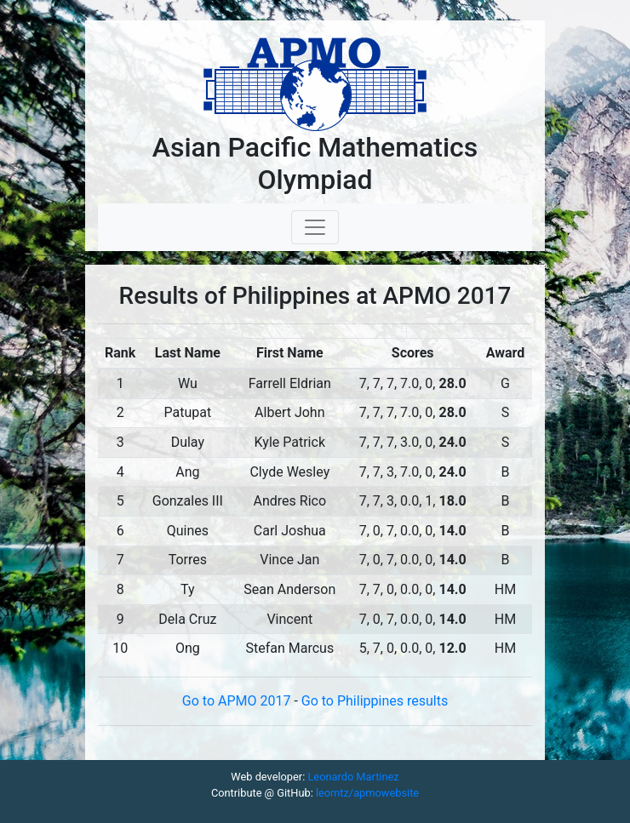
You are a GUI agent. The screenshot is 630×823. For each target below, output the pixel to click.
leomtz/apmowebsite (367, 792)
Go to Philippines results (374, 701)
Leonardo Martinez (352, 776)
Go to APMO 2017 (238, 701)
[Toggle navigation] (315, 227)
